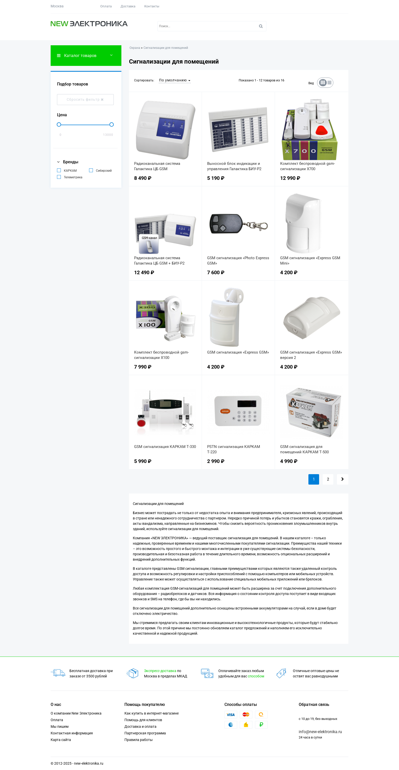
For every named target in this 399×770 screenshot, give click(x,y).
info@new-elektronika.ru (320, 731)
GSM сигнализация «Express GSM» (238, 352)
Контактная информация (72, 733)
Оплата (106, 6)
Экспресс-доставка (160, 671)
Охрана (135, 48)
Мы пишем (59, 726)
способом (256, 676)
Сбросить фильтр (85, 99)
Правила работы (138, 740)
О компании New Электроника (76, 713)
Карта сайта (61, 740)
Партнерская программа (145, 733)
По (174, 80)
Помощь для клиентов (143, 720)
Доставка (128, 6)
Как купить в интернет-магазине (151, 713)
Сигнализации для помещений (166, 48)
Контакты (151, 6)
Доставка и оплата (140, 726)
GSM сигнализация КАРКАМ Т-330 (165, 446)
